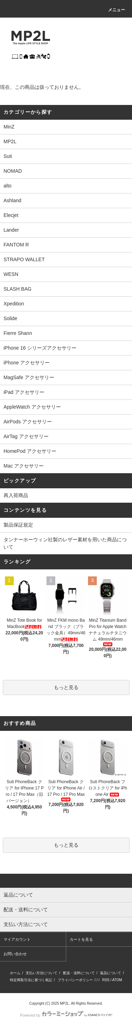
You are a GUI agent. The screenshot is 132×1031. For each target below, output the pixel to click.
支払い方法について (41, 973)
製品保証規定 (18, 525)
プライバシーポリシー (75, 980)
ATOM (117, 980)
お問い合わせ (15, 954)
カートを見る (81, 939)
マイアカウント (17, 939)
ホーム (15, 973)
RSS (105, 980)
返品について (110, 973)
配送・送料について (79, 973)
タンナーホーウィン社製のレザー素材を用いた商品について (65, 543)
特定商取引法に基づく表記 (31, 980)
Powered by (66, 1015)
